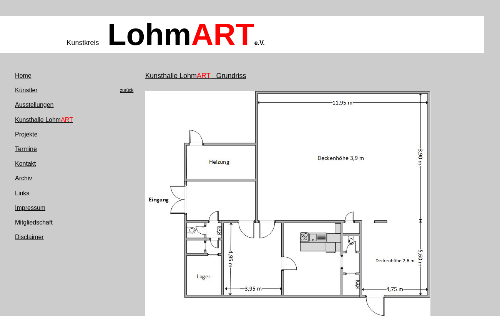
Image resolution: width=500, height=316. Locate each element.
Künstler (26, 90)
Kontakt (25, 163)
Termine (26, 149)
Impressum (30, 208)
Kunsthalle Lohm (44, 119)
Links (22, 193)
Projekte (26, 134)
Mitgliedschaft (34, 222)
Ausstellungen (34, 104)
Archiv (23, 178)
